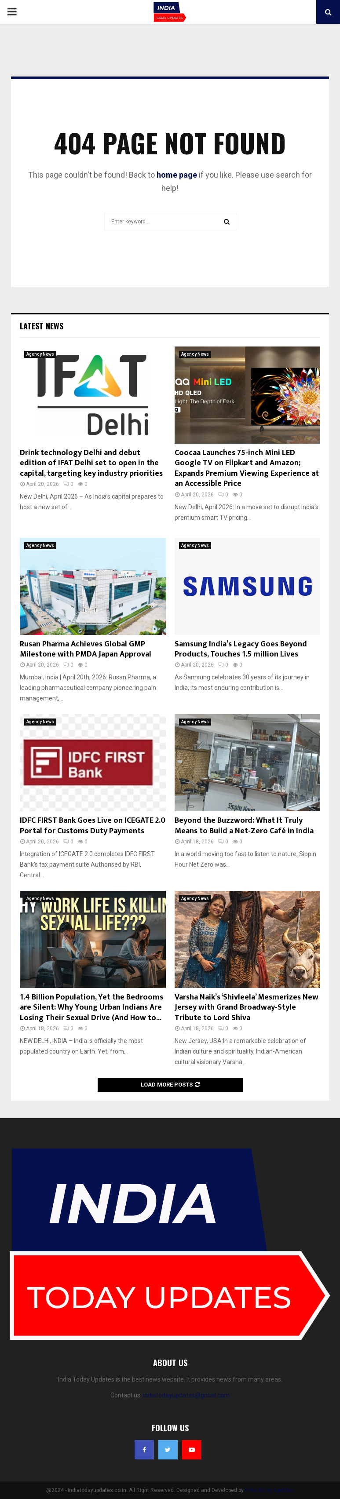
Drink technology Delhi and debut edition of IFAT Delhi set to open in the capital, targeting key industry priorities (91, 463)
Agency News (40, 354)
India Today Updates (269, 1490)
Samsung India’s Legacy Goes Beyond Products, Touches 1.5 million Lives (241, 649)
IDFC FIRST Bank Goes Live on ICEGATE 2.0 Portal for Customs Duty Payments (92, 825)
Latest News (41, 326)
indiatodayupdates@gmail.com (186, 1395)
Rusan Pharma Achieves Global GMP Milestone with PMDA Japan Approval (85, 649)
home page (177, 174)
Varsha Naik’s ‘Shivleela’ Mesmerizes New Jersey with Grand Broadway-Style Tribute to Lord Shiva (246, 1008)
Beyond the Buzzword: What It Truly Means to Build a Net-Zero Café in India (244, 825)
